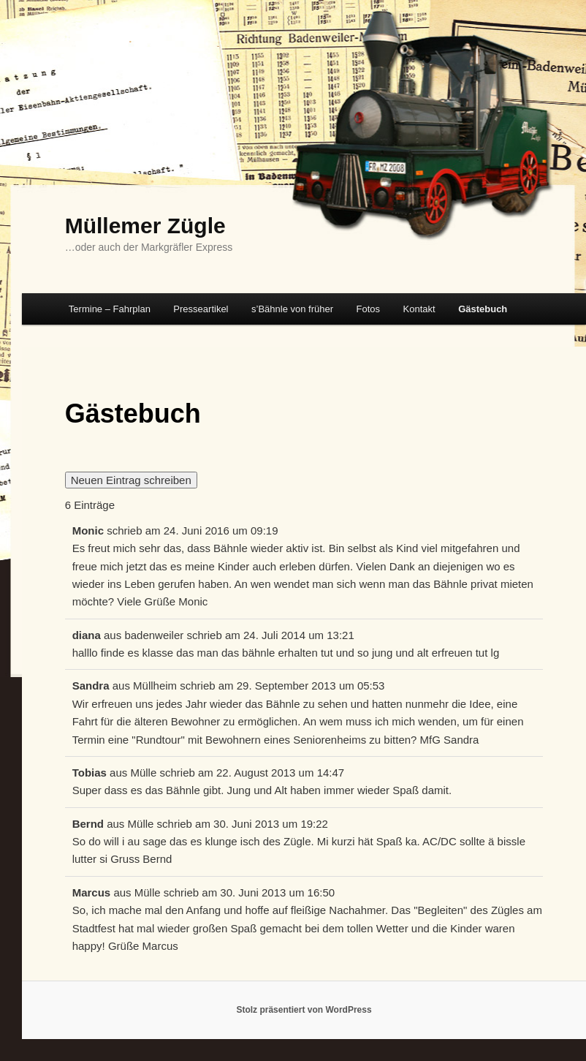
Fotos (369, 308)
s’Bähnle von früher (292, 308)
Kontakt (419, 308)
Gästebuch (482, 308)
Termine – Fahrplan (110, 308)
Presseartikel (200, 308)
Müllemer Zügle (145, 226)
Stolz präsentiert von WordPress (303, 1010)
